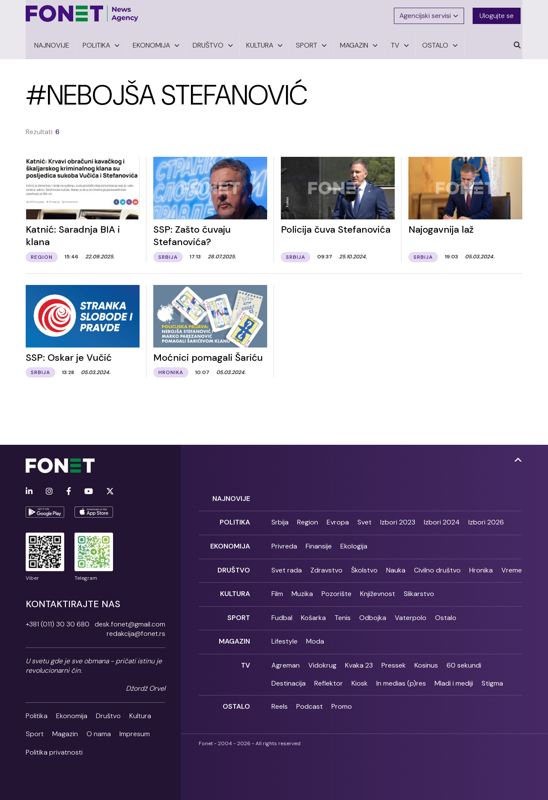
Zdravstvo (326, 567)
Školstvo (364, 567)
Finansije (319, 544)
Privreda (284, 544)
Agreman (285, 658)
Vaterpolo (410, 612)
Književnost (377, 589)
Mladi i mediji (454, 676)
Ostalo (445, 612)
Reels (279, 699)
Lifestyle (284, 635)
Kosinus (426, 658)
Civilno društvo (437, 567)
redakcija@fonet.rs (136, 633)
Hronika (481, 567)
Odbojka (372, 612)
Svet (364, 521)
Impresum (134, 733)
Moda (315, 635)
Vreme (511, 567)
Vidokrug (322, 658)
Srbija (280, 521)
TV (245, 658)
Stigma (492, 676)
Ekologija (353, 544)
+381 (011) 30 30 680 (57, 624)
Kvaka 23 (359, 658)
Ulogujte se (498, 13)
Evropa (338, 521)
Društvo (108, 715)
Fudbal (281, 612)
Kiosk (359, 676)
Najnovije (231, 498)
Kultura (140, 715)
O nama (98, 733)
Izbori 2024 (442, 521)
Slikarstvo (419, 589)
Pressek (393, 658)
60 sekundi (464, 658)
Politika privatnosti (54, 752)
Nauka (395, 567)
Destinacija (288, 676)
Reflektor (328, 676)
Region (307, 521)
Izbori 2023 (397, 521)
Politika (37, 715)
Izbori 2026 (486, 521)
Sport (35, 733)
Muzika (302, 589)
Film (277, 589)
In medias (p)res (401, 676)
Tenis (342, 612)
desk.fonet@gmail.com (130, 624)
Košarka (313, 612)
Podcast (309, 699)
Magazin (65, 733)
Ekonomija (71, 715)
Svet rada (286, 567)
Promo (341, 699)
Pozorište (336, 589)
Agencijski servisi (429, 13)
